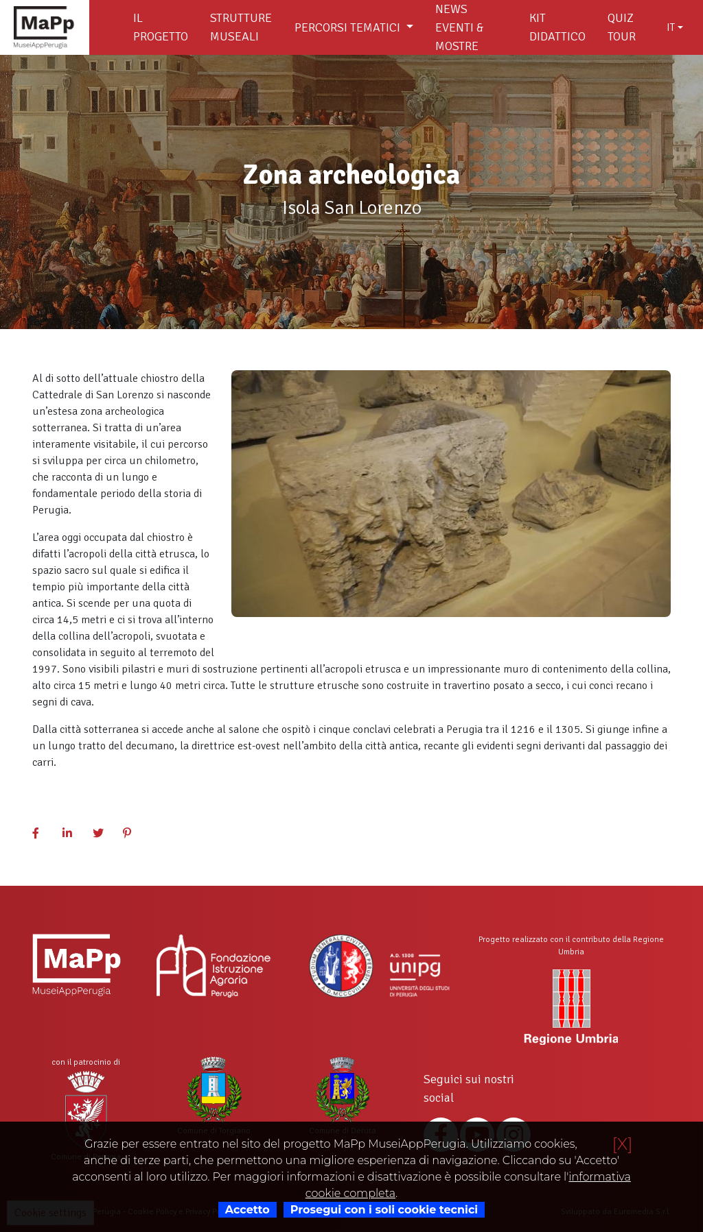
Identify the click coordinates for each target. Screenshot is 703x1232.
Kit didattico (557, 27)
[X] (622, 1144)
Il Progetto (160, 27)
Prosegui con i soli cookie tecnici (384, 1209)
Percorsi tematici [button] (349, 27)
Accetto (247, 1209)
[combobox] (675, 27)
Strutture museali (241, 27)
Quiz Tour (622, 27)
